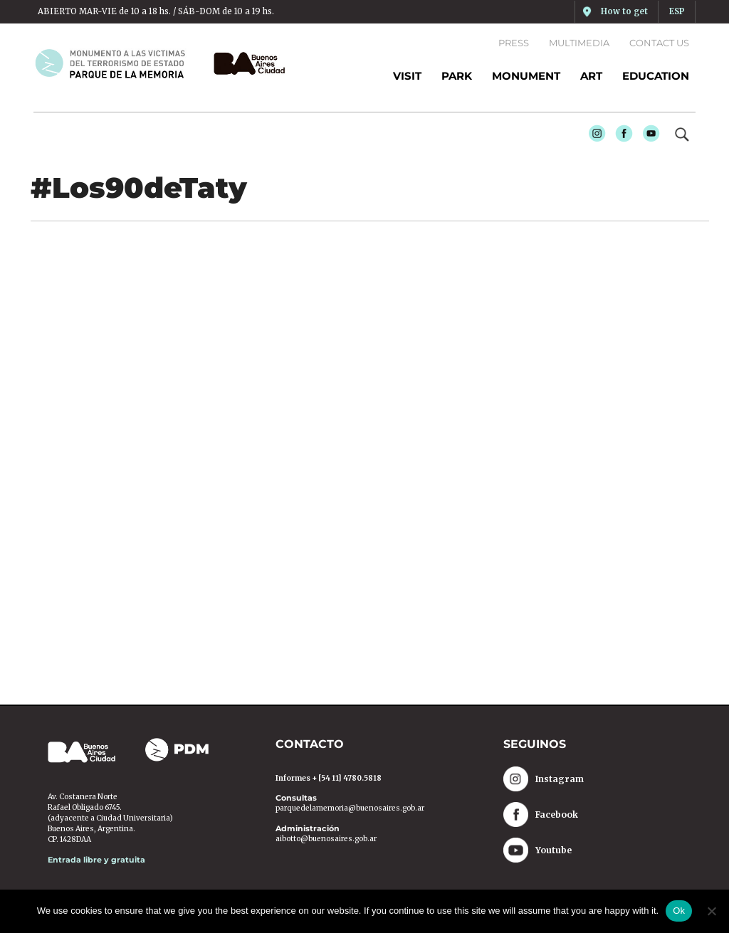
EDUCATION (655, 76)
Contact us (659, 43)
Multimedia (579, 43)
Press (513, 43)
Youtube (647, 135)
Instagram (593, 135)
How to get (624, 11)
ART (591, 76)
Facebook (620, 135)
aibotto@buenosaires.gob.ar (326, 838)
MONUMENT (526, 76)
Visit (407, 76)
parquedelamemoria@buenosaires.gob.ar (350, 808)
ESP (677, 11)
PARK (456, 76)
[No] (711, 911)
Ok (679, 910)
